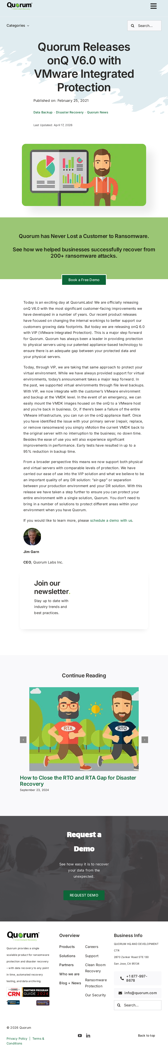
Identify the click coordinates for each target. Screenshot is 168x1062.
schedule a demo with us (111, 520)
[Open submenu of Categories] (27, 26)
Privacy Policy (17, 1038)
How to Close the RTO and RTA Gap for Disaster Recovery (78, 781)
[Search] (132, 25)
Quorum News (97, 112)
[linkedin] (88, 1035)
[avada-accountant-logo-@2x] (20, 3)
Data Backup (43, 112)
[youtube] (80, 1035)
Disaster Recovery (70, 112)
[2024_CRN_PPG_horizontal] (28, 989)
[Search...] (144, 25)
